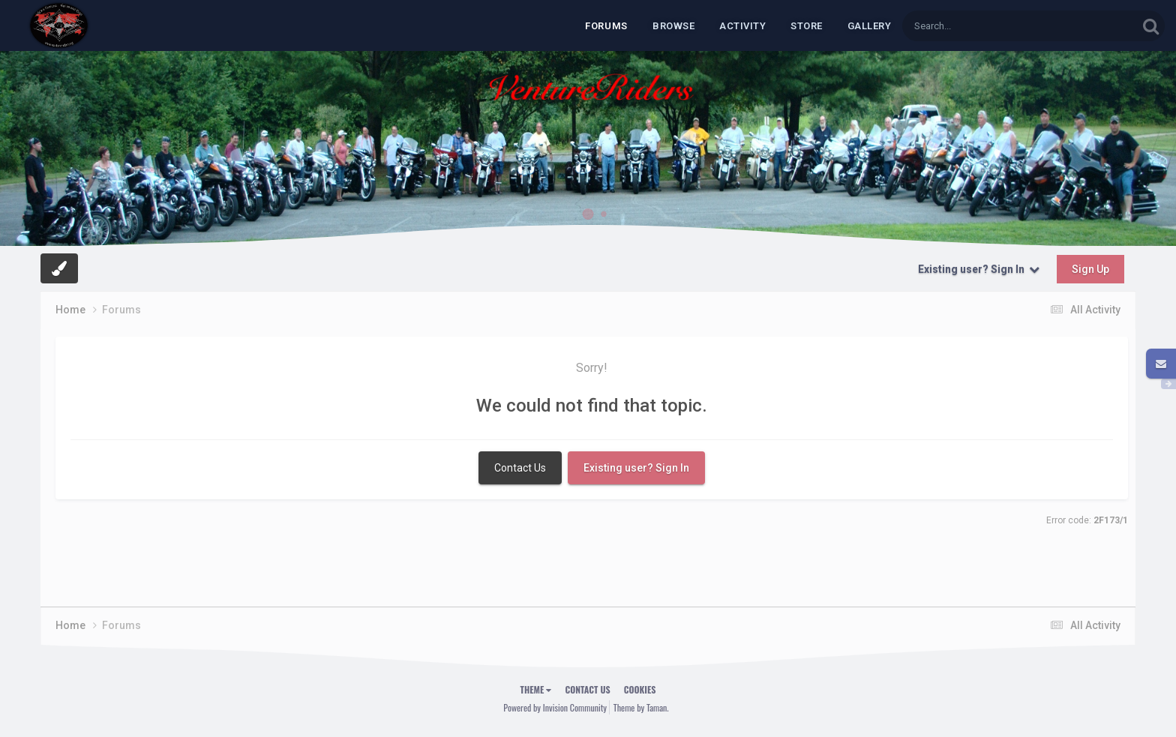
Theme (536, 689)
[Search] (991, 25)
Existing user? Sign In (979, 269)
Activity (742, 25)
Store (806, 25)
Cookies (640, 689)
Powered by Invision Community (555, 707)
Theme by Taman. (641, 707)
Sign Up (1090, 269)
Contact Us (520, 468)
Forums (606, 25)
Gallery (870, 25)
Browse (673, 25)
